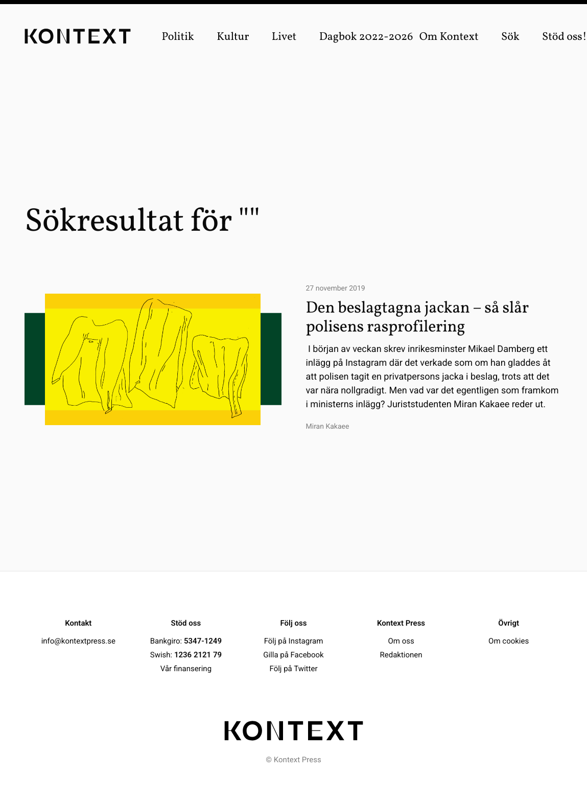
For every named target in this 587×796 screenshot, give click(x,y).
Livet (284, 37)
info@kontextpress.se (78, 641)
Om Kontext (449, 37)
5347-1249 (203, 641)
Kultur (233, 37)
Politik (177, 37)
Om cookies (508, 641)
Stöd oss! (564, 37)
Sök (510, 37)
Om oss (401, 641)
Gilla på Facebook (293, 654)
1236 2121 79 (198, 654)
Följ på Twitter (294, 668)
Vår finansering (186, 668)
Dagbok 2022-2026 (366, 37)
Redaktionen (401, 654)
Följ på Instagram (293, 641)
